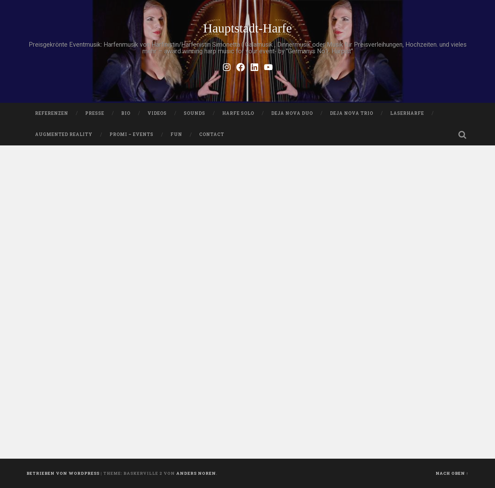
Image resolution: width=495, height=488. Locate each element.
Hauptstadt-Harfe (247, 28)
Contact (211, 134)
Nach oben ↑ (452, 473)
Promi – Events (131, 134)
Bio (125, 113)
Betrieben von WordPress (63, 473)
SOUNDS (194, 113)
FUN (176, 134)
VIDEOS (157, 113)
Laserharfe (407, 113)
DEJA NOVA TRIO (351, 113)
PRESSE (94, 113)
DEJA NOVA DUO (292, 113)
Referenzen (51, 113)
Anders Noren (196, 473)
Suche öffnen (462, 134)
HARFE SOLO (238, 113)
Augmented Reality (63, 134)
